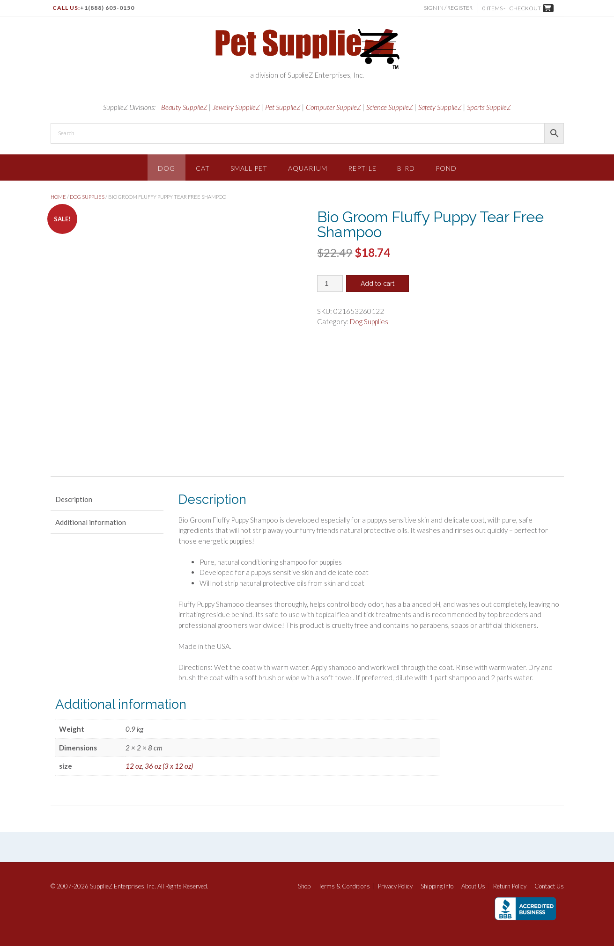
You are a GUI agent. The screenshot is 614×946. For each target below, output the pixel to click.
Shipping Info (437, 886)
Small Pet (248, 168)
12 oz (134, 766)
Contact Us (549, 886)
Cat (203, 168)
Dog (166, 168)
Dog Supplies (87, 197)
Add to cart (377, 283)
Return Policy (509, 886)
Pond (446, 168)
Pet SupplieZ (283, 107)
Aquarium (307, 168)
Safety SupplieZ (440, 107)
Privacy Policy (395, 886)
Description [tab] (73, 499)
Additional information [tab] (90, 522)
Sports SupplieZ (489, 107)
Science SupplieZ (389, 107)
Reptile (362, 168)
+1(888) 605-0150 (107, 7)
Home (58, 197)
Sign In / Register (449, 7)
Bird (406, 168)
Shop (304, 886)
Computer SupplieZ (333, 107)
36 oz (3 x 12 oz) (169, 766)
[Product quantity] (330, 283)
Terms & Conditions (344, 886)
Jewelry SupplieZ (236, 107)
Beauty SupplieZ (184, 107)
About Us (473, 886)
